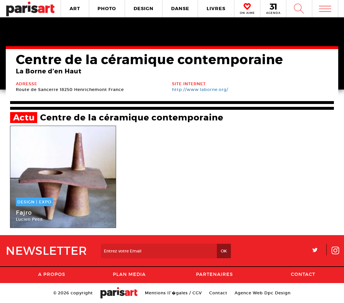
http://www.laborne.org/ (200, 89)
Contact (303, 274)
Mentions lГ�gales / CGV (173, 292)
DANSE (180, 8)
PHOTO (107, 8)
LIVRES (216, 8)
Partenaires (214, 274)
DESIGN (144, 8)
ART (75, 8)
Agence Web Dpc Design (263, 292)
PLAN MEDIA (129, 274)
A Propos (51, 274)
